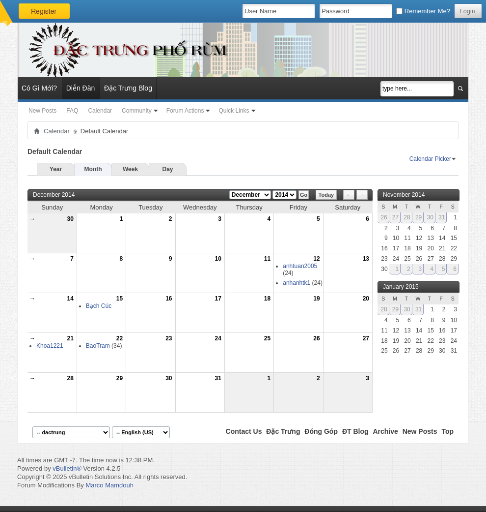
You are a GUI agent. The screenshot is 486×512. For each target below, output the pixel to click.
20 (366, 298)
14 (70, 298)
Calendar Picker (430, 158)
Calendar (100, 110)
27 (366, 338)
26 (316, 338)
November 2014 (404, 194)
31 (218, 378)
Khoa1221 (49, 345)
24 (218, 338)
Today (326, 195)
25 (267, 338)
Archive (385, 431)
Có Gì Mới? (39, 88)
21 (70, 338)
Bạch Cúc (98, 305)
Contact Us (244, 431)
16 (168, 298)
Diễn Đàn (80, 88)
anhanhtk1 (296, 282)
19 (316, 298)
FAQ (72, 110)
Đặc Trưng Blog (128, 88)
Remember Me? (423, 11)
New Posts (42, 110)
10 (218, 258)
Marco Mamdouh (109, 485)
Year (56, 169)
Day (167, 169)
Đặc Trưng (283, 431)
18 (267, 298)
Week (130, 169)
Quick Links (233, 110)
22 (119, 338)
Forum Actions (185, 110)
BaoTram (98, 345)
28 (70, 378)
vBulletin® (67, 468)
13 (366, 258)
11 (267, 258)
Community (137, 110)
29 (119, 378)
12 (316, 258)
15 (119, 298)
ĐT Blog (355, 431)
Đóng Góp (321, 431)
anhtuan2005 (300, 266)
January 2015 (401, 286)
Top (447, 431)
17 (218, 298)
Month (93, 169)
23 (168, 338)
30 (70, 218)
